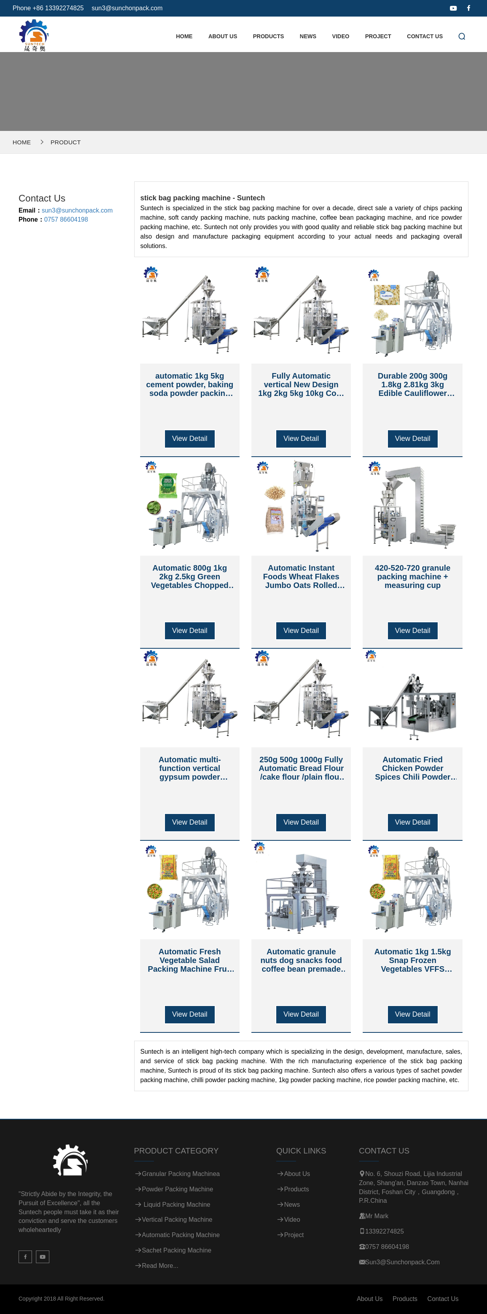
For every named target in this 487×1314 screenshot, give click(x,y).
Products (268, 36)
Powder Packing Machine (178, 1189)
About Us (222, 36)
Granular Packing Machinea (181, 1173)
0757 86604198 (66, 219)
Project (378, 36)
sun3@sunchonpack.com (127, 8)
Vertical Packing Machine (177, 1219)
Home (184, 36)
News (308, 36)
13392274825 (384, 1231)
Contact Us (425, 36)
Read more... (160, 1265)
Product (66, 142)
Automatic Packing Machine (181, 1235)
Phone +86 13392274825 (48, 8)
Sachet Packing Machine (177, 1250)
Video (341, 36)
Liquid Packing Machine (176, 1204)
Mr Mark (377, 1216)
